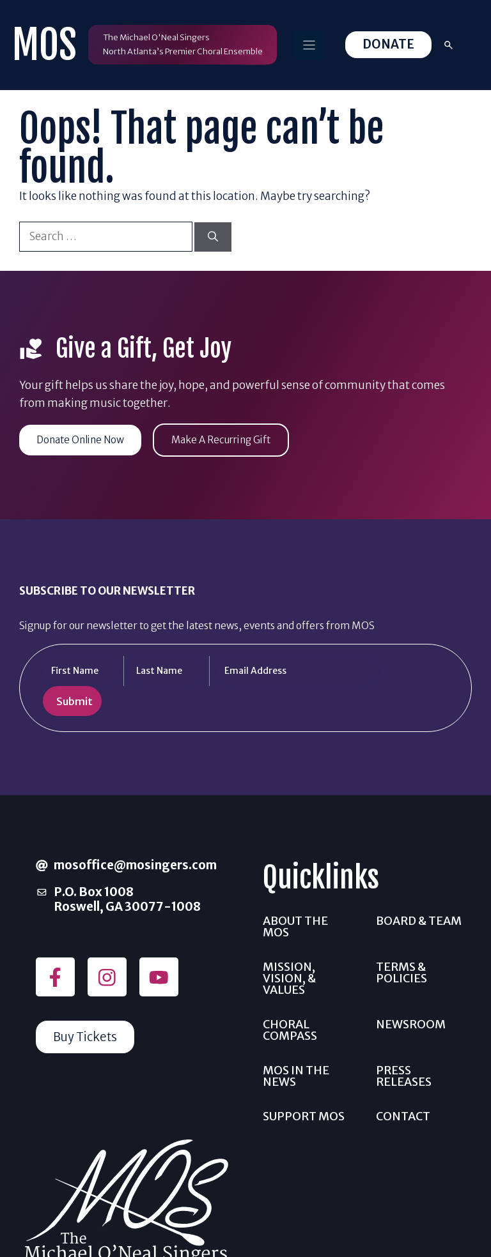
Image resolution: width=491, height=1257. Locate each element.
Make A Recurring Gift (226, 440)
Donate (388, 44)
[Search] (212, 237)
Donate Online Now (82, 440)
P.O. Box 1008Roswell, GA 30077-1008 (127, 900)
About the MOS (295, 926)
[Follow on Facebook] (55, 977)
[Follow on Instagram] (107, 977)
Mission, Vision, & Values (289, 978)
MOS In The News (296, 1076)
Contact (403, 1116)
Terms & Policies (401, 972)
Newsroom (411, 1024)
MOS (44, 45)
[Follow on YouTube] (158, 977)
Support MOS (304, 1116)
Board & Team (419, 920)
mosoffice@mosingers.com (135, 865)
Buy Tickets (86, 1037)
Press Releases (404, 1076)
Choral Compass (290, 1030)
